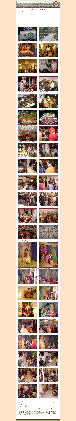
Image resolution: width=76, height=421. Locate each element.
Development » (31, 7)
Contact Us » (36, 7)
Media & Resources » (26, 7)
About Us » (20, 7)
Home (17, 7)
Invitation (40, 7)
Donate (43, 7)
